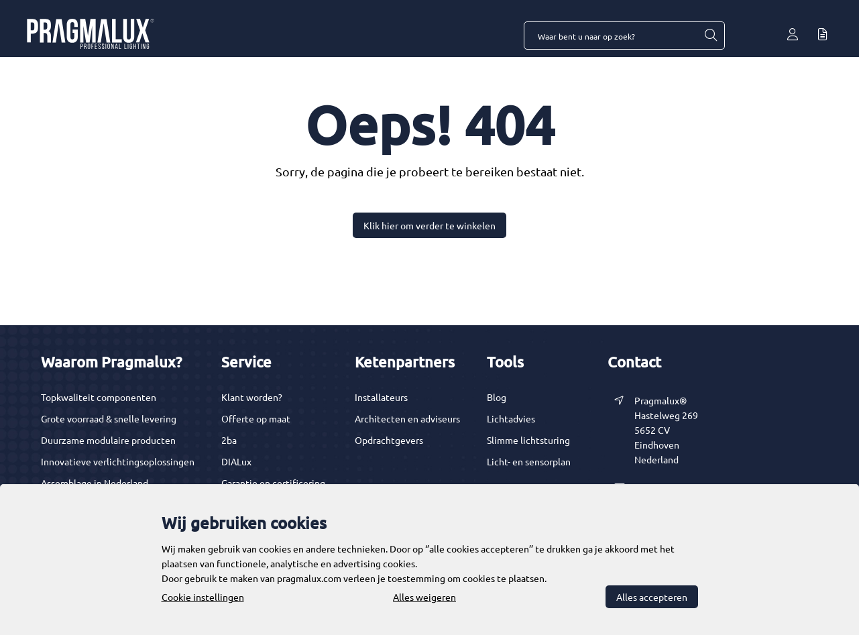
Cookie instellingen (203, 597)
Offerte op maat (255, 418)
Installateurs (381, 397)
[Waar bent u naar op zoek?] (710, 35)
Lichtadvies (511, 418)
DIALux (236, 461)
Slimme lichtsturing (528, 440)
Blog (496, 397)
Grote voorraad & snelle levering (108, 418)
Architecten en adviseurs (407, 418)
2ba (229, 440)
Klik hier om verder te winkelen (429, 225)
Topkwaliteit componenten (98, 397)
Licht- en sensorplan (529, 461)
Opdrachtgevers (389, 440)
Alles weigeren (424, 597)
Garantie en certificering (273, 483)
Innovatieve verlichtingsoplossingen (117, 461)
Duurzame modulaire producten (108, 440)
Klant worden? (251, 397)
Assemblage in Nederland (94, 483)
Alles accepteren (651, 597)
